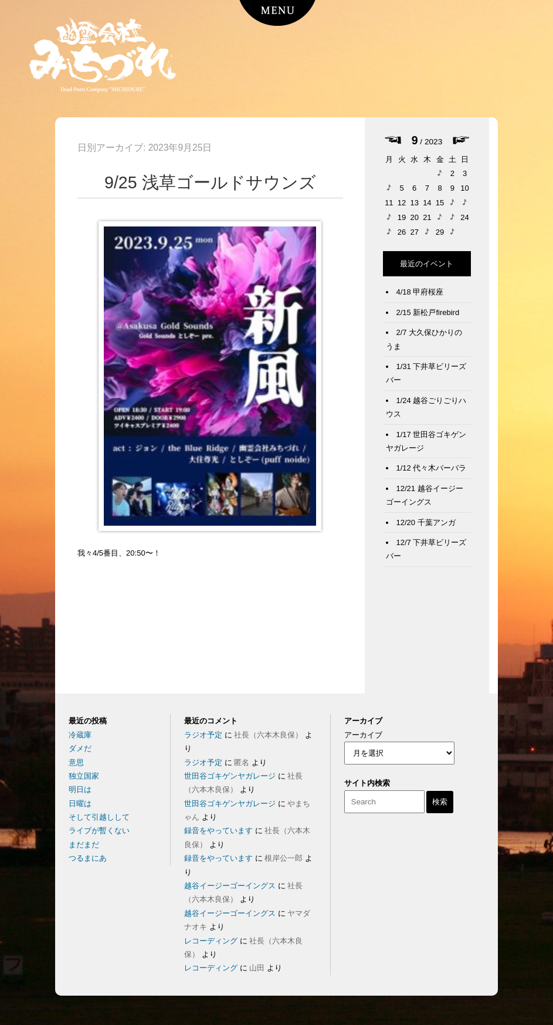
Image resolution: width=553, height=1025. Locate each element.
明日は (80, 789)
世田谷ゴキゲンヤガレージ (230, 776)
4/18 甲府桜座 (420, 291)
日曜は (80, 803)
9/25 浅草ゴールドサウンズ (210, 182)
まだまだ (84, 844)
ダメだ (80, 748)
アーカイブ (363, 734)
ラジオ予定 (203, 734)
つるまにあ (88, 858)
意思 (76, 762)
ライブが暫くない (99, 830)
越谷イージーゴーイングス (230, 885)
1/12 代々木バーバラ (431, 468)
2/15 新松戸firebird (428, 312)
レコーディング (211, 940)
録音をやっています (218, 830)
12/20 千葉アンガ (426, 522)
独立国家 (84, 776)
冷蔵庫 (80, 734)
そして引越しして (99, 817)
